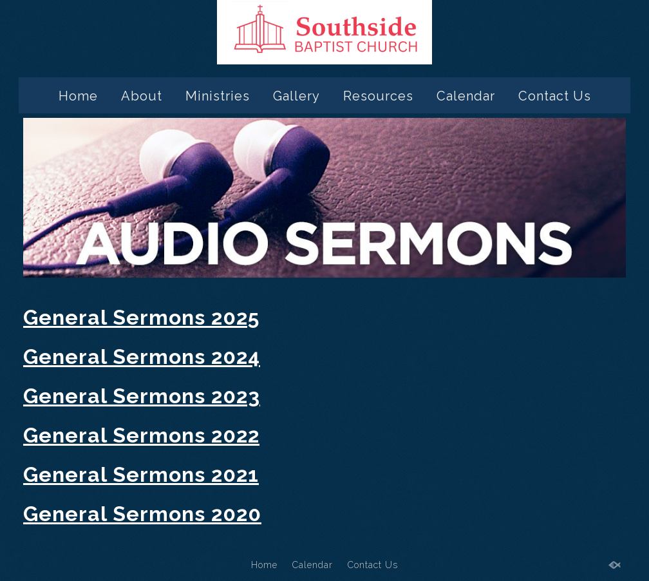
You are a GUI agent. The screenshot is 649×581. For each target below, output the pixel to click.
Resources (378, 96)
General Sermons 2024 (141, 356)
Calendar (466, 96)
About (141, 96)
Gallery (296, 96)
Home (78, 96)
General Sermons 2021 (141, 474)
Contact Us (554, 96)
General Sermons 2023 (141, 396)
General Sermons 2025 (141, 317)
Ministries (217, 96)
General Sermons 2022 (141, 435)
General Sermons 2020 (142, 514)
